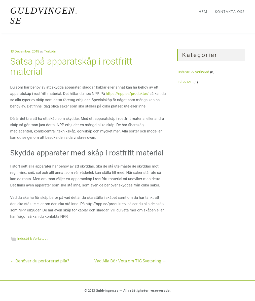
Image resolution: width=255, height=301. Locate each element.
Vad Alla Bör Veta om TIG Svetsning (130, 261)
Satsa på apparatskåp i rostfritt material (71, 66)
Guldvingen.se (44, 16)
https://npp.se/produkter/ (127, 93)
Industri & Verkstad (32, 238)
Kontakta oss (230, 11)
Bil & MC (185, 81)
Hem (203, 11)
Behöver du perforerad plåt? (39, 261)
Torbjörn (50, 51)
